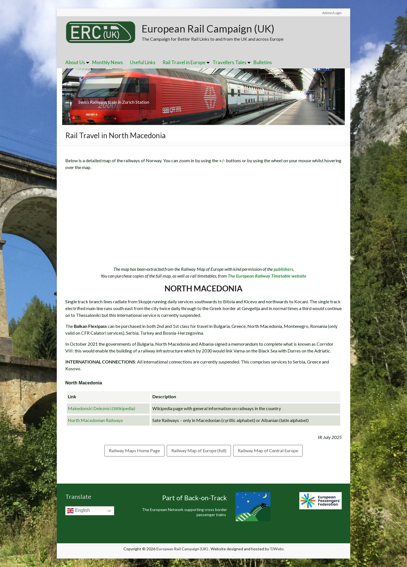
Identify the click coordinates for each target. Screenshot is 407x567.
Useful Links (142, 62)
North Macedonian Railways (95, 420)
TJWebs (277, 548)
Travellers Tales (229, 62)
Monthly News (107, 62)
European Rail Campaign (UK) (208, 28)
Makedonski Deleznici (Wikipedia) (101, 408)
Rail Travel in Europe (184, 62)
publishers (283, 269)
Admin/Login (332, 13)
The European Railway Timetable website (266, 275)
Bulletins (263, 62)
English (78, 510)
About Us (75, 62)
